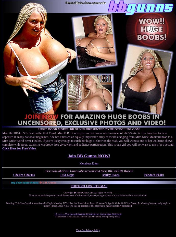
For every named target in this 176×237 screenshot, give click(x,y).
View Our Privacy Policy (88, 230)
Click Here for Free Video (19, 148)
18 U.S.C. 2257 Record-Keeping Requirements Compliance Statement (88, 214)
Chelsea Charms (24, 175)
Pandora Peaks (154, 175)
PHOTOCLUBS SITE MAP (89, 186)
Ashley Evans (110, 175)
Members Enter (89, 163)
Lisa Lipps (67, 175)
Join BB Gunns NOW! (89, 156)
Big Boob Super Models (25, 182)
